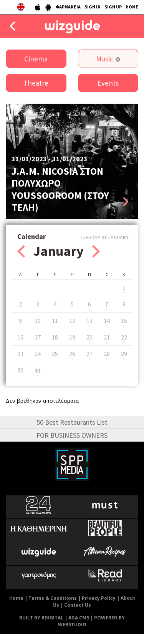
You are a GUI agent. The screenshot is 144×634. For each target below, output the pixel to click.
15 (124, 320)
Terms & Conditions (52, 598)
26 (72, 354)
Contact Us (77, 605)
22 (124, 337)
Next (96, 251)
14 (107, 320)
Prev (21, 251)
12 (72, 320)
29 (124, 354)
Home (16, 598)
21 (107, 337)
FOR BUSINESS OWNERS (72, 435)
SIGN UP (113, 7)
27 (89, 354)
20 (89, 337)
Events (108, 83)
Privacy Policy (99, 598)
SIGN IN (92, 7)
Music (104, 58)
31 (38, 370)
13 (89, 320)
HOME (132, 7)
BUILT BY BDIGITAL (41, 617)
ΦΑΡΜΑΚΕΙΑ (68, 7)
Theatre (35, 83)
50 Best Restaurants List (72, 422)
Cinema (36, 58)
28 (107, 354)
